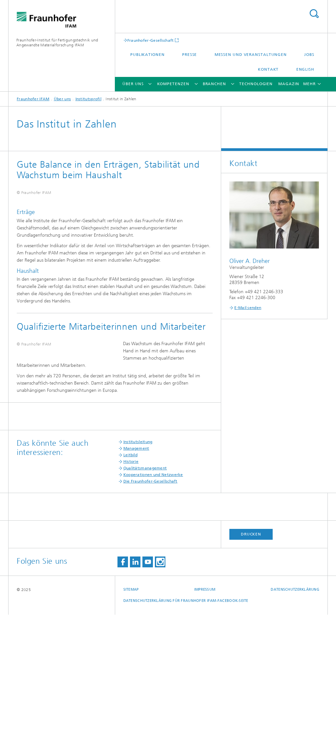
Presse (189, 54)
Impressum (204, 709)
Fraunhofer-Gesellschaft (150, 40)
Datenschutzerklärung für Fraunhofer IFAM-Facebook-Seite (185, 720)
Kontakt (268, 69)
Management (136, 567)
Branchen (214, 84)
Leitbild (130, 574)
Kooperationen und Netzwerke (153, 594)
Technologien (256, 84)
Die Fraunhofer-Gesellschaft (150, 600)
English (305, 69)
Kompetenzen (173, 84)
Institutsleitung (138, 561)
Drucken (251, 653)
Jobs (309, 54)
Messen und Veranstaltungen (251, 54)
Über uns (132, 84)
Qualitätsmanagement (145, 587)
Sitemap (131, 709)
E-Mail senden (247, 307)
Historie (130, 581)
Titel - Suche (314, 13)
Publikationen (147, 54)
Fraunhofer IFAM (33, 99)
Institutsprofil (88, 99)
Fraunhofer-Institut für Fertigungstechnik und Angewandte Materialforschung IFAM (57, 42)
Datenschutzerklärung (295, 709)
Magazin (288, 84)
